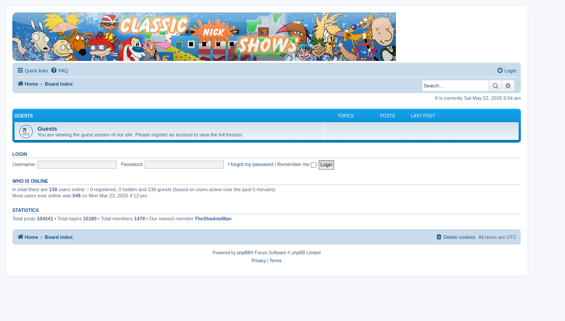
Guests (24, 115)
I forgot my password (250, 164)
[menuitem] (59, 70)
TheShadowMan (213, 218)
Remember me (296, 164)
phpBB (243, 252)
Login (19, 154)
